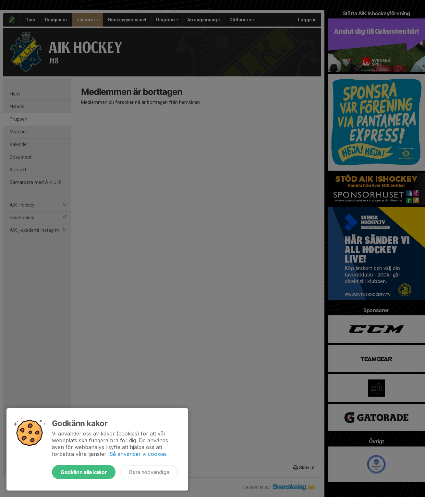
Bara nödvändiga (149, 472)
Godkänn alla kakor (84, 472)
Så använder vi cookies (138, 454)
